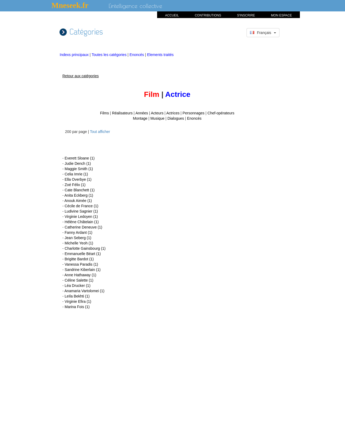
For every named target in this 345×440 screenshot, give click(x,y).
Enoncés (137, 55)
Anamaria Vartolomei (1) (84, 291)
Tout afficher (100, 132)
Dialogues (175, 118)
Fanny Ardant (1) (78, 232)
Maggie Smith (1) (79, 169)
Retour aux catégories (80, 76)
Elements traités (160, 55)
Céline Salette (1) (79, 280)
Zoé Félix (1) (75, 185)
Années (141, 113)
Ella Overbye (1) (78, 179)
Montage (140, 118)
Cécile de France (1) (81, 206)
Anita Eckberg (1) (78, 195)
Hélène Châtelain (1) (82, 222)
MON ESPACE (281, 15)
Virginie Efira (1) (78, 301)
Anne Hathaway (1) (80, 275)
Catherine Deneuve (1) (83, 227)
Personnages (194, 113)
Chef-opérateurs (221, 113)
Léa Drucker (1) (77, 285)
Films (104, 113)
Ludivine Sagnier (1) (81, 211)
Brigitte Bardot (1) (79, 259)
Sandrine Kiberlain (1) (83, 270)
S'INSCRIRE (246, 15)
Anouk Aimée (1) (78, 201)
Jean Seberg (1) (78, 238)
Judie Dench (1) (78, 163)
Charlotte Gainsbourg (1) (85, 248)
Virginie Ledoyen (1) (81, 216)
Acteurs (157, 113)
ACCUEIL (172, 15)
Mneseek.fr (69, 5)
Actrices (173, 113)
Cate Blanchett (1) (80, 190)
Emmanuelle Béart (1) (83, 254)
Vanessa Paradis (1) (81, 264)
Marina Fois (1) (77, 307)
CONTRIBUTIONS (208, 15)
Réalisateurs (122, 113)
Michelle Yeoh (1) (79, 243)
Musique (157, 118)
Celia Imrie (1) (76, 174)
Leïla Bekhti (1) (77, 296)
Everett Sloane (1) (80, 158)
